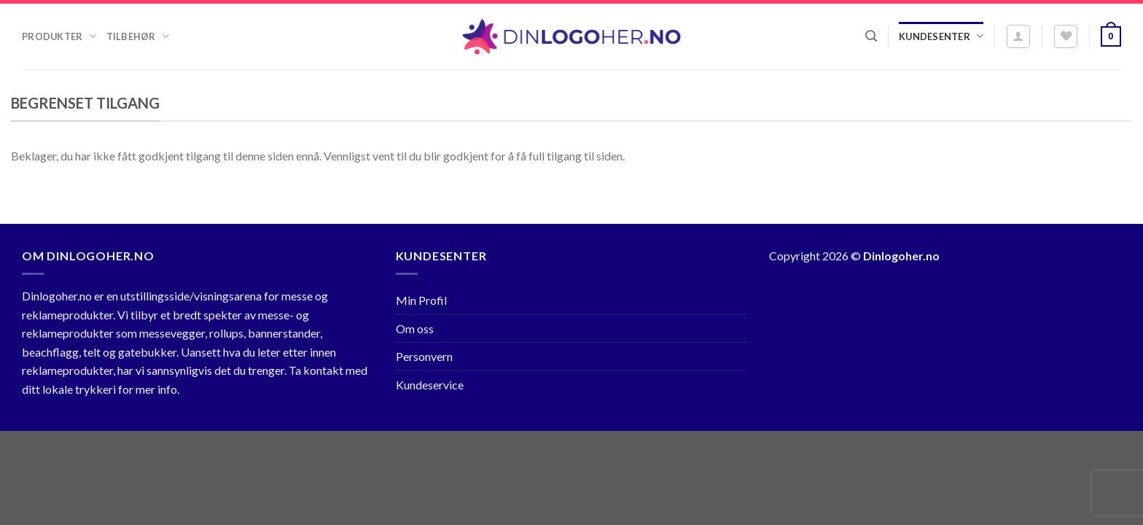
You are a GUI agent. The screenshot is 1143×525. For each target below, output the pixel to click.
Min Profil (421, 300)
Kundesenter (941, 36)
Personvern (424, 356)
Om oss (415, 328)
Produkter (59, 36)
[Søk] (871, 36)
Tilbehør (137, 36)
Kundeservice (430, 385)
